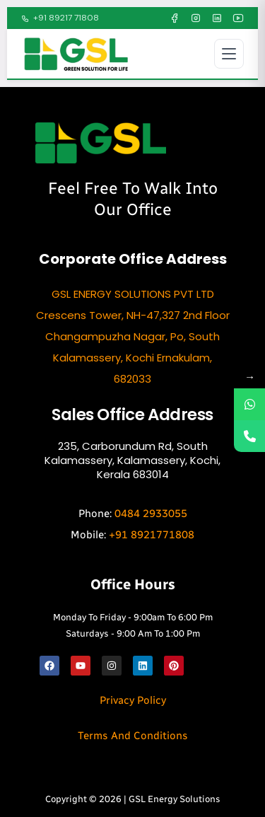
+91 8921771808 (151, 534)
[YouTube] (238, 18)
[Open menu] (229, 54)
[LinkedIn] (217, 18)
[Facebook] (174, 18)
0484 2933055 (150, 513)
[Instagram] (195, 18)
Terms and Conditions (133, 735)
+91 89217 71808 (60, 17)
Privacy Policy (133, 700)
